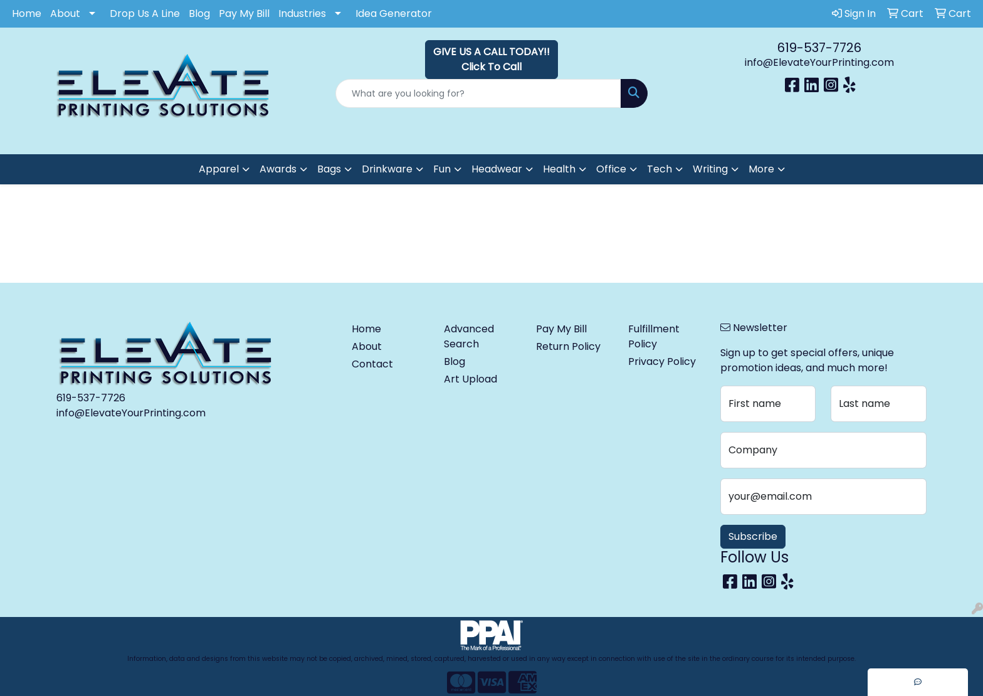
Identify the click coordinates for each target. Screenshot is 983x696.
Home (26, 13)
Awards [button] (278, 169)
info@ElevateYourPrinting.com (819, 62)
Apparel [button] (219, 169)
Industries (302, 13)
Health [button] (559, 169)
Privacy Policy (662, 361)
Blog (199, 13)
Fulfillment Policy (654, 336)
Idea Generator (393, 13)
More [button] (761, 169)
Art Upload (470, 379)
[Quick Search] (478, 93)
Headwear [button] (496, 169)
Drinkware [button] (387, 169)
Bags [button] (329, 169)
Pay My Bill (244, 13)
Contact (372, 364)
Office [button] (611, 169)
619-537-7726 (819, 47)
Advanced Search (469, 336)
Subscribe (752, 536)
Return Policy (568, 346)
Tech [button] (659, 169)
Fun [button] (442, 169)
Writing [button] (710, 169)
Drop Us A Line (145, 13)
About (65, 13)
